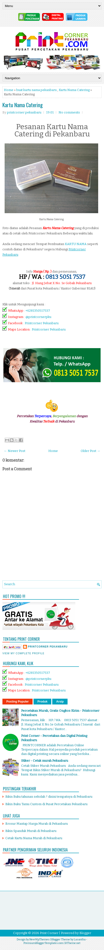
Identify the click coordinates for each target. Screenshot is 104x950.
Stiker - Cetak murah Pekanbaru (44, 760)
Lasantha (80, 939)
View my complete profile (23, 653)
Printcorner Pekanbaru (42, 323)
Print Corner (49, 933)
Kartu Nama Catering (74, 90)
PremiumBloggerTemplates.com (43, 943)
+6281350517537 (38, 310)
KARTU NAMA (76, 244)
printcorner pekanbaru (48, 646)
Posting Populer (17, 701)
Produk (42, 701)
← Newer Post (14, 451)
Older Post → (90, 451)
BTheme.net (72, 943)
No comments (69, 112)
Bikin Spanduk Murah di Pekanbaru (30, 831)
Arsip (60, 701)
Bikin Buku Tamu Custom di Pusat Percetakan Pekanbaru (46, 804)
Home (8, 90)
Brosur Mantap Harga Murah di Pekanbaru (36, 823)
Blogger (85, 933)
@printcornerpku (38, 317)
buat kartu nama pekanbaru (36, 90)
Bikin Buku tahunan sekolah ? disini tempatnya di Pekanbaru (48, 796)
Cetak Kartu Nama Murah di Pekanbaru (33, 838)
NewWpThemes (39, 939)
